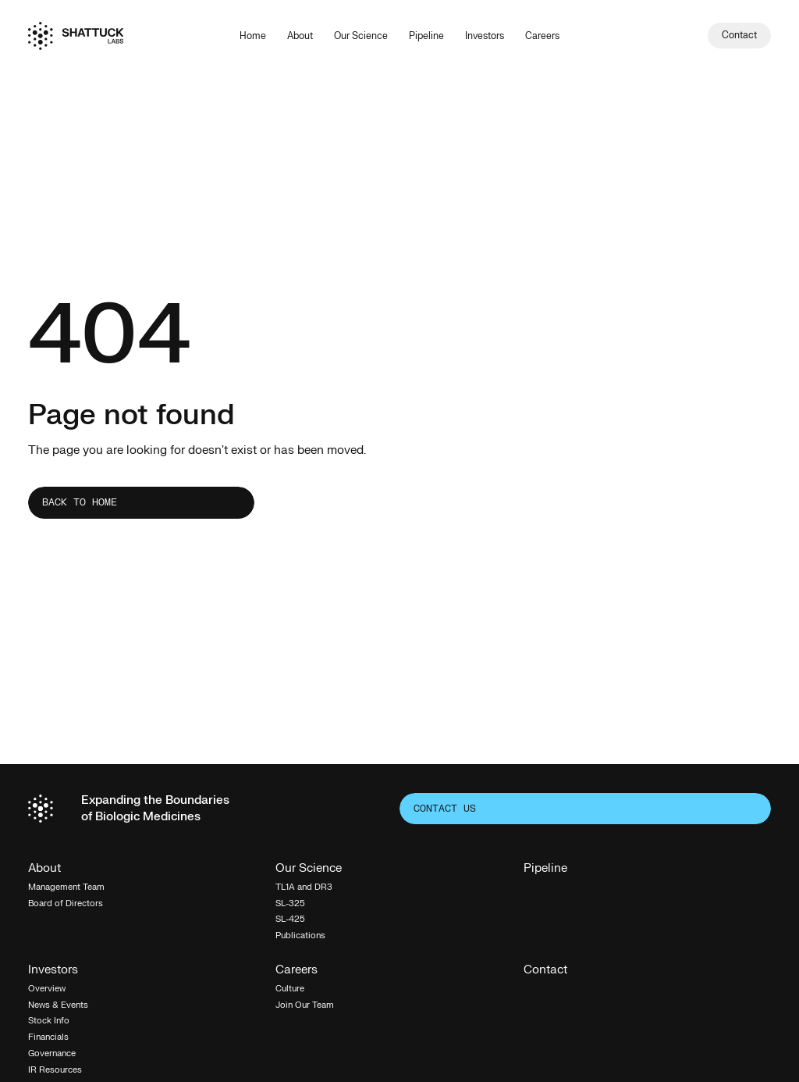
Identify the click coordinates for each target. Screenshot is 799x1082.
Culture (289, 989)
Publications (300, 935)
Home (253, 36)
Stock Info (48, 1021)
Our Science (361, 36)
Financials (48, 1037)
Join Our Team (304, 1005)
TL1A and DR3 (303, 887)
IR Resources (55, 1070)
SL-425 (290, 919)
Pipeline (426, 36)
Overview (47, 989)
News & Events (58, 1005)
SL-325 (290, 903)
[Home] (75, 36)
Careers (542, 36)
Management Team (66, 887)
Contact (545, 970)
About (300, 36)
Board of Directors (65, 903)
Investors (484, 36)
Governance (52, 1053)
